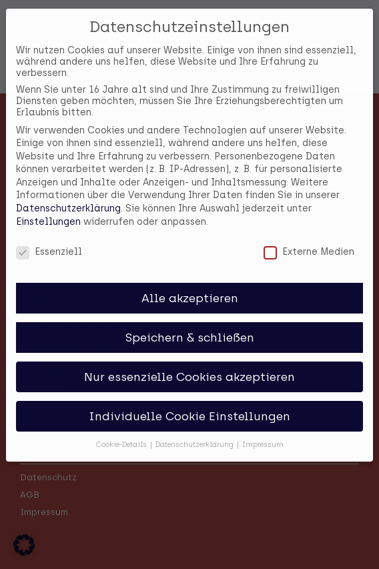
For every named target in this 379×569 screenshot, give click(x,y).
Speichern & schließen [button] (189, 329)
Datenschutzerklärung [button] (195, 436)
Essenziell (49, 243)
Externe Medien (309, 243)
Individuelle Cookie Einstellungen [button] (189, 407)
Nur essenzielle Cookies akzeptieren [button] (189, 368)
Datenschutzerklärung (68, 199)
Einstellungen (48, 213)
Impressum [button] (263, 436)
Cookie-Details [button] (122, 436)
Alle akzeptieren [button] (189, 289)
